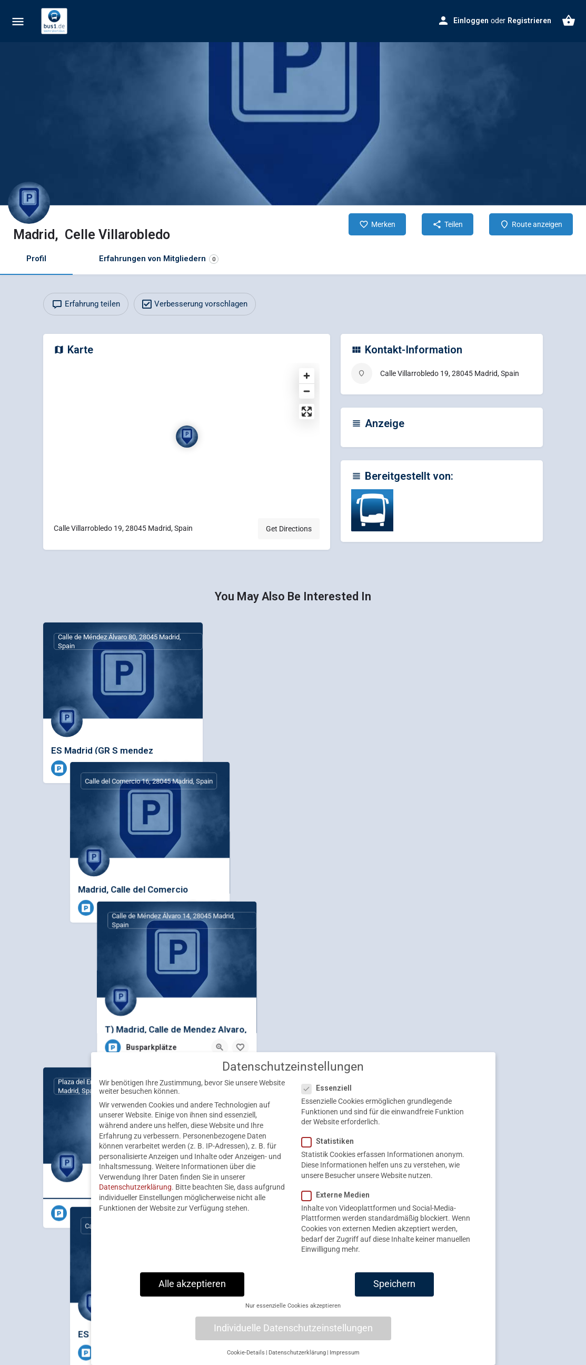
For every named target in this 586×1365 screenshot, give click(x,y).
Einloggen (471, 20)
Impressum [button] (345, 1356)
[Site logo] (55, 21)
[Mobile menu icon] (18, 21)
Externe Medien (338, 1199)
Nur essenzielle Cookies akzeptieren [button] (293, 1310)
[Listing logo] (29, 203)
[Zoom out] (306, 391)
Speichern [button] (394, 1288)
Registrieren (529, 20)
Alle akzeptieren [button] (192, 1288)
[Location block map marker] (187, 437)
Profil (36, 258)
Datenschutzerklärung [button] (297, 1356)
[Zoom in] (306, 375)
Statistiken (331, 1145)
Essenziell (330, 1092)
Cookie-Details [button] (246, 1356)
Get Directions (289, 529)
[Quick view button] (165, 768)
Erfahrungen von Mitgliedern (158, 259)
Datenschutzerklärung (135, 1191)
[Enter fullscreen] (306, 411)
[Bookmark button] (186, 768)
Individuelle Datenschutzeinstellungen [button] (293, 1332)
